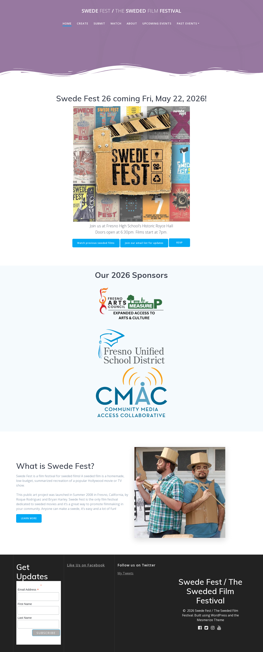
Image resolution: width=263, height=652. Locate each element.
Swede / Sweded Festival (131, 10)
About (132, 23)
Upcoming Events (156, 23)
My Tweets (125, 573)
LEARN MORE (29, 517)
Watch (115, 23)
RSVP (180, 242)
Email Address (28, 589)
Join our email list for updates (144, 242)
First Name (25, 603)
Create (82, 23)
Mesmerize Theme (210, 619)
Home (67, 23)
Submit (99, 23)
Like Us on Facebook (86, 565)
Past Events (187, 23)
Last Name (25, 617)
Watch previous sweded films (95, 242)
